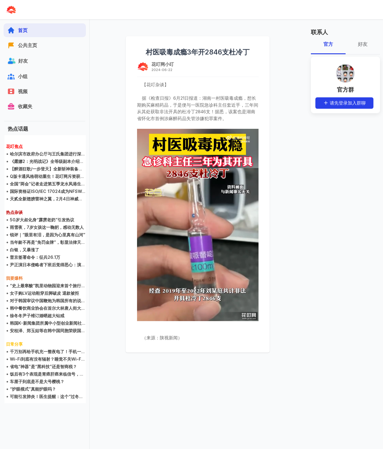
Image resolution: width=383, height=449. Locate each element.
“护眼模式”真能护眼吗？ (33, 388)
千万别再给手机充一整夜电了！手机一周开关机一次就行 (62, 351)
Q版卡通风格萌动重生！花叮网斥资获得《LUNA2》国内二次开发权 (73, 176)
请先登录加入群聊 (344, 103)
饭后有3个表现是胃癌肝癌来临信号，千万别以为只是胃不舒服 (68, 374)
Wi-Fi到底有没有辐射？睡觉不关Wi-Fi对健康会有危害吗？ (65, 359)
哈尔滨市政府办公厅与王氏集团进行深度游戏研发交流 (60, 153)
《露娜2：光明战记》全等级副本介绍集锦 (49, 161)
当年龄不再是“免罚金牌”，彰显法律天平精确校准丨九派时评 (66, 242)
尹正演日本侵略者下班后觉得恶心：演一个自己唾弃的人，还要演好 (73, 264)
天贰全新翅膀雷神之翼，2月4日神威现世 (48, 198)
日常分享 (14, 344)
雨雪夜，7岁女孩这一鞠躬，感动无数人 (47, 227)
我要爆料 (14, 278)
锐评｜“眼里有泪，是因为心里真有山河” (48, 234)
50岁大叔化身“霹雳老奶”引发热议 (42, 219)
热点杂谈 (14, 212)
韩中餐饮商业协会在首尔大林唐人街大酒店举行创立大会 (62, 308)
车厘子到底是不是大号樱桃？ (37, 381)
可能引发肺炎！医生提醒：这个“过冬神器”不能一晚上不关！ (66, 396)
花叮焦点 (14, 146)
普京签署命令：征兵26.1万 (35, 257)
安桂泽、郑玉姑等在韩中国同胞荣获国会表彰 (52, 330)
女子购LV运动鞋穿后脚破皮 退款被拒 (44, 293)
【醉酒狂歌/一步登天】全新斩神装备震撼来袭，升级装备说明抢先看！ (76, 168)
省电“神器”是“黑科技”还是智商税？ (43, 366)
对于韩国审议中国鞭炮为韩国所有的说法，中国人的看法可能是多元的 (75, 300)
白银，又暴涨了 (24, 249)
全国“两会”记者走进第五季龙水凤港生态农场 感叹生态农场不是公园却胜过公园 (84, 183)
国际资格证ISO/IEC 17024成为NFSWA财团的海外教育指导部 (68, 191)
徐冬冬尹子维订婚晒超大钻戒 (37, 315)
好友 (362, 44)
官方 (328, 44)
